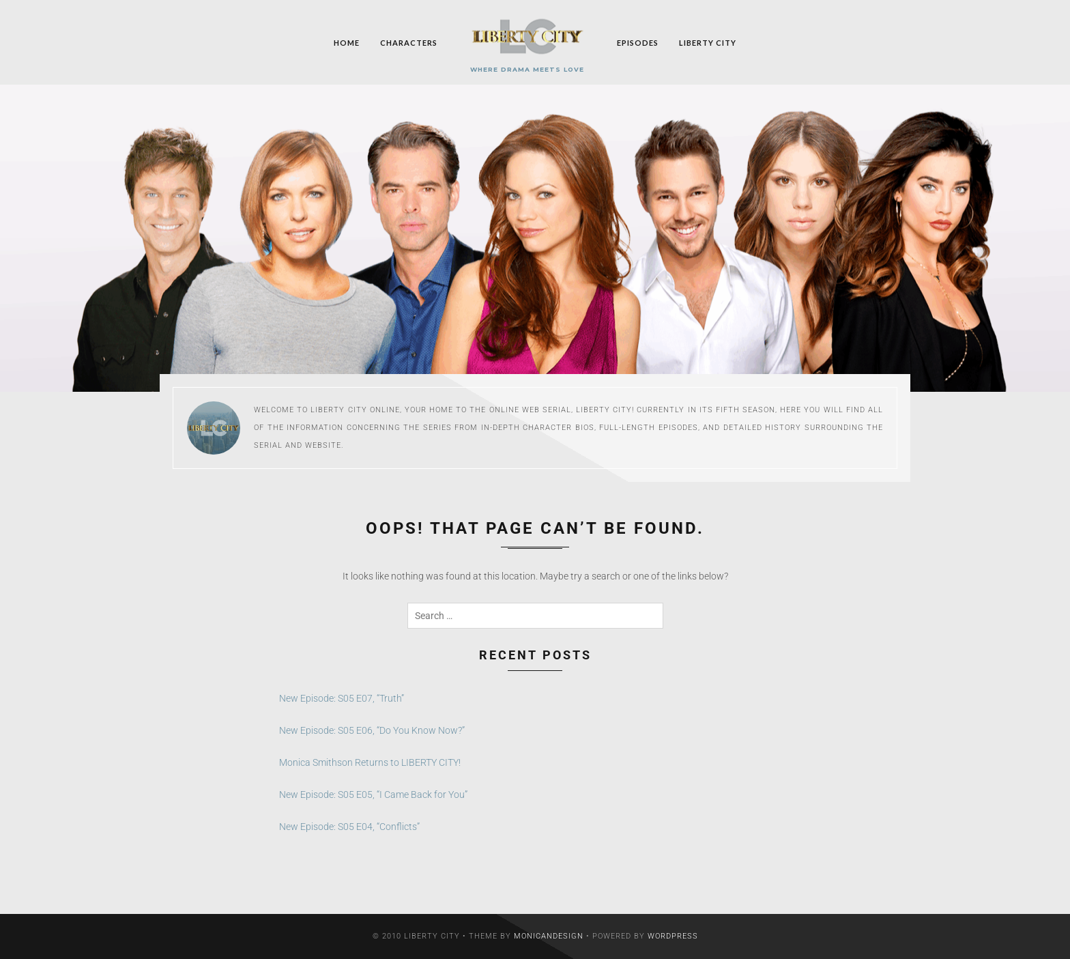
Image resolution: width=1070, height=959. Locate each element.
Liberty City (707, 42)
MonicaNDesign (548, 936)
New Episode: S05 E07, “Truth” (341, 698)
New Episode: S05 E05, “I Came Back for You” (373, 794)
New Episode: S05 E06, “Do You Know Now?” (372, 730)
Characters (408, 42)
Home (347, 42)
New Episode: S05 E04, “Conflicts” (349, 826)
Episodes (638, 42)
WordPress (673, 936)
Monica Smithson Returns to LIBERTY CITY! (370, 762)
